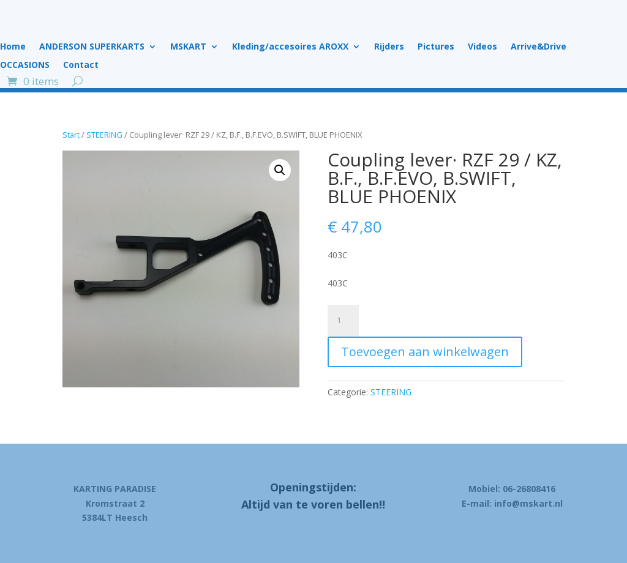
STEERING (104, 134)
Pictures (436, 47)
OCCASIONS (25, 65)
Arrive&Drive (538, 47)
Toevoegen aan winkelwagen (425, 351)
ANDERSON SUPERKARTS (92, 47)
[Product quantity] (343, 321)
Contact (81, 65)
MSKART (188, 47)
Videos (482, 47)
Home (13, 47)
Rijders (389, 47)
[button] (280, 170)
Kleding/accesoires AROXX (290, 47)
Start (71, 134)
